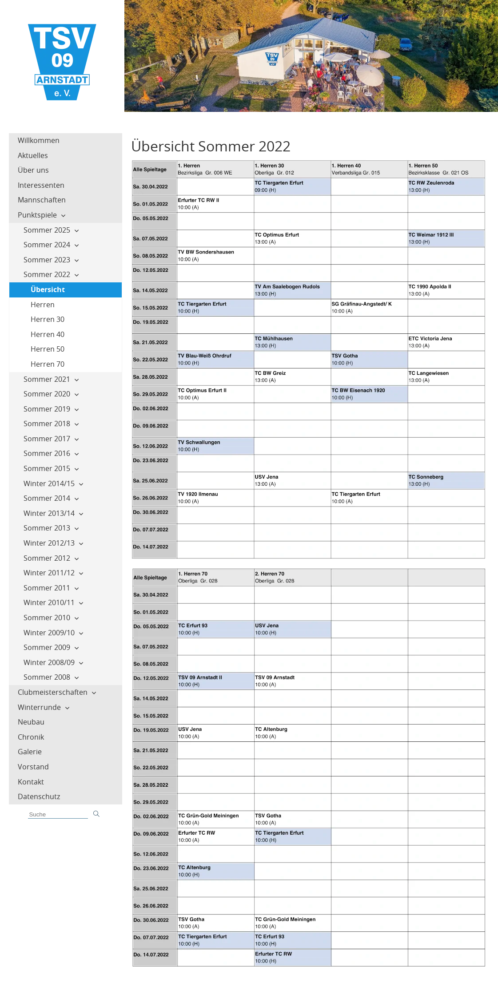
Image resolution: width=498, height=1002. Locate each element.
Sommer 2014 (47, 498)
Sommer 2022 (47, 274)
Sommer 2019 (47, 409)
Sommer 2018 (47, 423)
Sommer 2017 (47, 439)
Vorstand (33, 767)
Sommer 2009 (47, 647)
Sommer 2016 (47, 453)
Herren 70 (47, 364)
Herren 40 (47, 334)
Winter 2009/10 (49, 633)
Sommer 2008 (47, 677)
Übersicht (48, 289)
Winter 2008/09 (49, 662)
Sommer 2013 (47, 528)
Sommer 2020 (47, 394)
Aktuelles (33, 155)
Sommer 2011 (47, 588)
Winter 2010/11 (49, 602)
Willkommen (39, 140)
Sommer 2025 (47, 230)
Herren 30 (47, 319)
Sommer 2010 (47, 617)
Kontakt (31, 782)
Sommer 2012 (47, 558)
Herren (43, 304)
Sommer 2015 (47, 468)
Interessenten (41, 185)
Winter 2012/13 (49, 543)
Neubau (31, 722)
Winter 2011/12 (49, 573)
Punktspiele (37, 215)
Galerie (30, 751)
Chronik (31, 737)
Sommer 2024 (47, 245)
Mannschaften (42, 200)
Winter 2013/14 (49, 513)
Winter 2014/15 (49, 483)
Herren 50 (47, 349)
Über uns (33, 170)
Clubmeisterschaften (53, 692)
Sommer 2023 (47, 260)
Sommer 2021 (47, 379)
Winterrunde (39, 707)
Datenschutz (39, 796)
